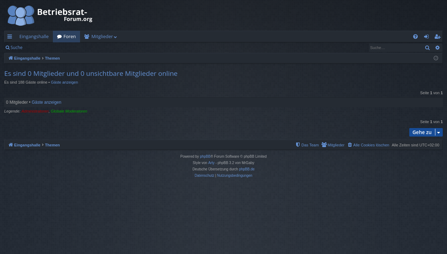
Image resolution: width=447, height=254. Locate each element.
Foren (69, 36)
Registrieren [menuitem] (439, 37)
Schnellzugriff (11, 37)
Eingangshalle (34, 36)
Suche (17, 47)
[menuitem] (415, 36)
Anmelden (43, 47)
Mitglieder (102, 36)
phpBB (205, 156)
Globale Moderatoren (69, 111)
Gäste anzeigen (64, 82)
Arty (211, 163)
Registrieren (75, 47)
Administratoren (35, 111)
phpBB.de (247, 169)
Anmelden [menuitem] (428, 37)
